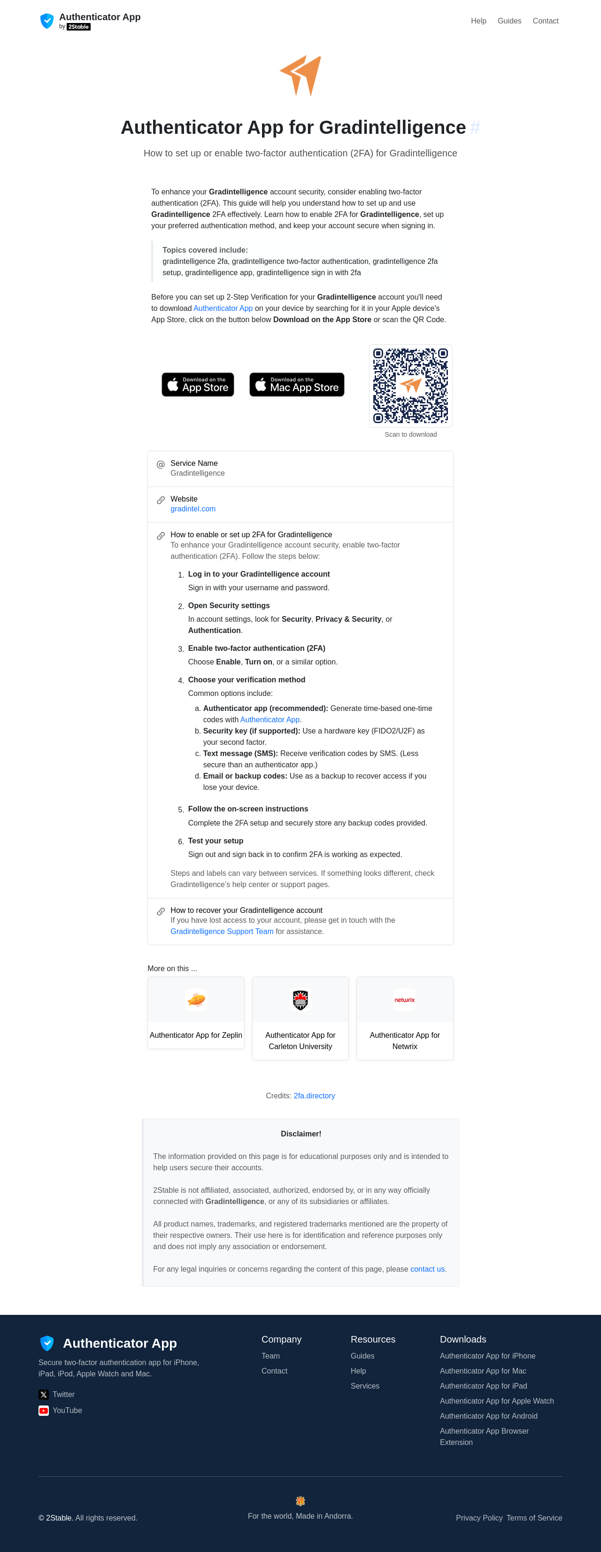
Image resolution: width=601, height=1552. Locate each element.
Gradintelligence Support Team (221, 931)
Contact (546, 21)
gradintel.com (193, 509)
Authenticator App (223, 308)
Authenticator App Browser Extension (484, 1436)
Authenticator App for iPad (483, 1386)
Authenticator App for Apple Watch (497, 1401)
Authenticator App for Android (489, 1416)
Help (478, 21)
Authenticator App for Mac (483, 1371)
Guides (510, 21)
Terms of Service (534, 1518)
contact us (427, 1269)
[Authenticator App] (108, 1343)
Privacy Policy (479, 1518)
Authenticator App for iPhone (488, 1356)
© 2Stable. (56, 1518)
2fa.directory (314, 1096)
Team (271, 1356)
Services (365, 1386)
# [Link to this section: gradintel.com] (475, 127)
